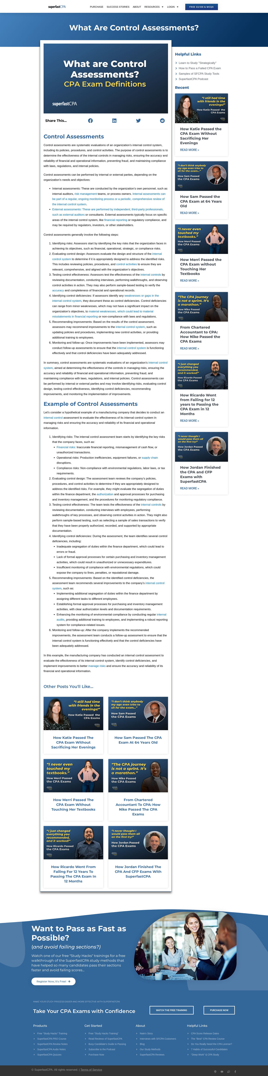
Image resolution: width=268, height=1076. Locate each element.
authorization (105, 494)
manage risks (97, 666)
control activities (126, 264)
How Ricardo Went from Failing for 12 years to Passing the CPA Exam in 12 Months (199, 404)
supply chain (150, 457)
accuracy (58, 290)
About (137, 6)
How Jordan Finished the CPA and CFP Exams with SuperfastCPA (138, 871)
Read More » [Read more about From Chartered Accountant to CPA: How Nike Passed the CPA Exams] (189, 348)
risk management (86, 193)
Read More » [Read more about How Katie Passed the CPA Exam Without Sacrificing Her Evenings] (189, 150)
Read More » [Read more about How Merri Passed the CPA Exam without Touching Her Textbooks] (189, 280)
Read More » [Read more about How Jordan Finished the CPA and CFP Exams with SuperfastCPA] (189, 488)
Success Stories (118, 6)
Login (173, 7)
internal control (53, 417)
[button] (90, 120)
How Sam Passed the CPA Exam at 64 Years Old (201, 201)
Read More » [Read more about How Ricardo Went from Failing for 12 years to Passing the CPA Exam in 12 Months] (189, 420)
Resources (154, 7)
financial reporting (115, 220)
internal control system (130, 327)
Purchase (96, 6)
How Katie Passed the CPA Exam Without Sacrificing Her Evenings (73, 742)
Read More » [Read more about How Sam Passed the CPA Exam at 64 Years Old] (189, 213)
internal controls (150, 274)
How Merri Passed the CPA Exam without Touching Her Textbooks (73, 804)
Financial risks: (66, 447)
